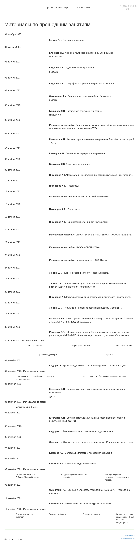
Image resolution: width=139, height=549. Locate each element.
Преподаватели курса (62, 7)
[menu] (75, 7)
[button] (101, 7)
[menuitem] (62, 7)
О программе (88, 7)
